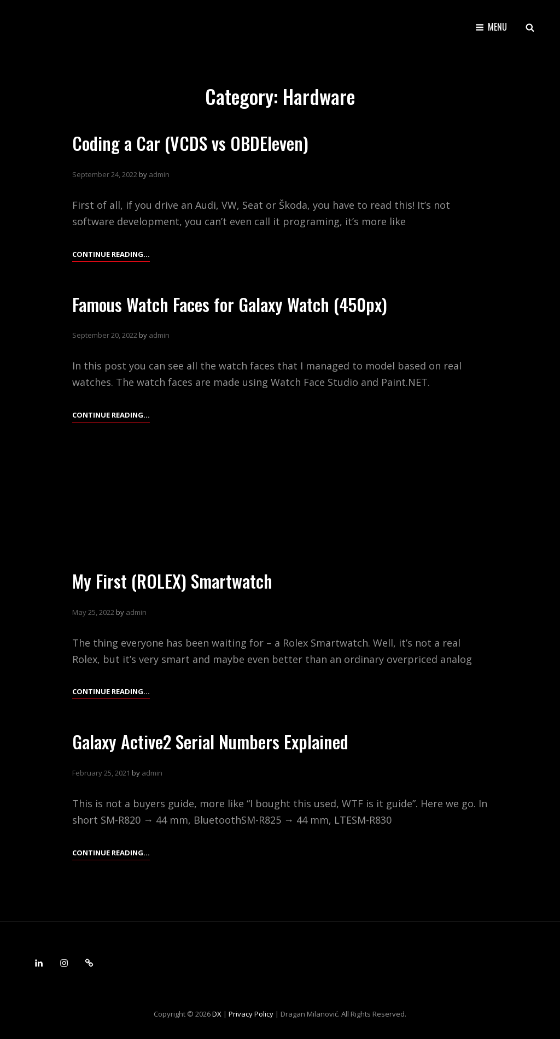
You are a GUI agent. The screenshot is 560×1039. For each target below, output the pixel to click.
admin (159, 174)
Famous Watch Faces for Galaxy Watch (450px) (229, 304)
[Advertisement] (280, 493)
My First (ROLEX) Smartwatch (172, 581)
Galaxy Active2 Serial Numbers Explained (210, 741)
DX (216, 1014)
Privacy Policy (251, 1014)
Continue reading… (111, 254)
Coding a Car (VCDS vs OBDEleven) (190, 143)
